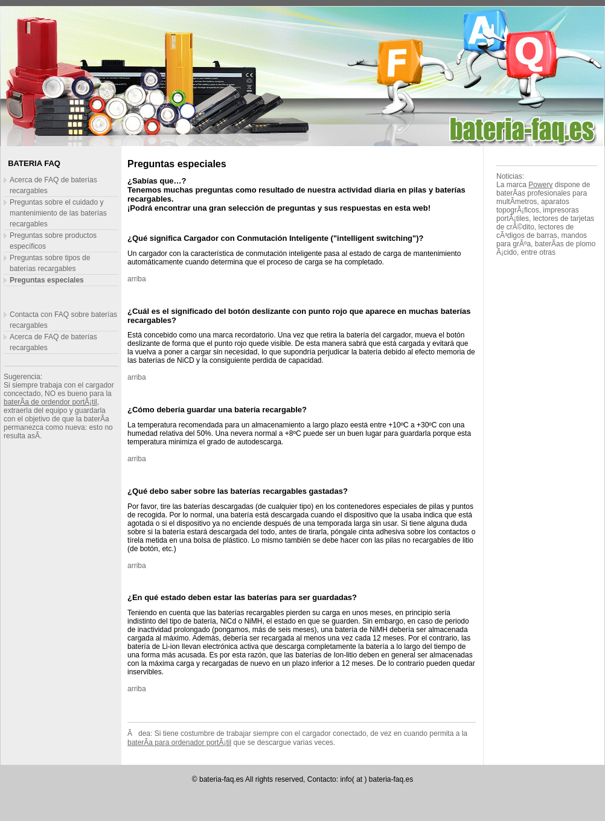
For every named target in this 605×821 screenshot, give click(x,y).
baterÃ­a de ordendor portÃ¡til (50, 402)
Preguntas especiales (47, 280)
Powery (540, 184)
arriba (136, 279)
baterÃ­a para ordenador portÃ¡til (179, 742)
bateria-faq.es (221, 779)
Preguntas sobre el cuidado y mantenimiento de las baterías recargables (58, 213)
